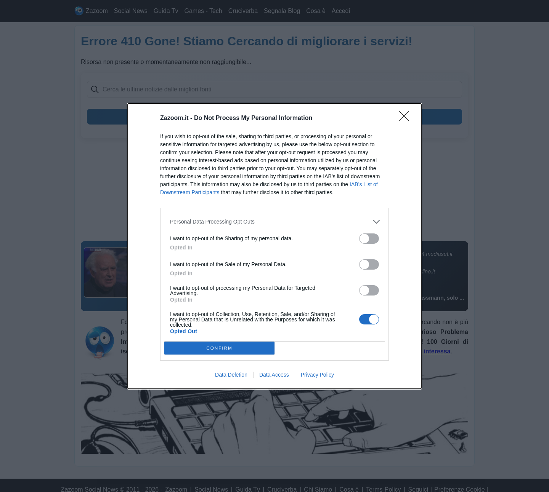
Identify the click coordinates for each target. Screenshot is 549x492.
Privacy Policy (317, 375)
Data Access (274, 375)
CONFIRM (219, 347)
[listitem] (274, 222)
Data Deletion (231, 375)
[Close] (406, 118)
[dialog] (274, 246)
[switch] (369, 238)
